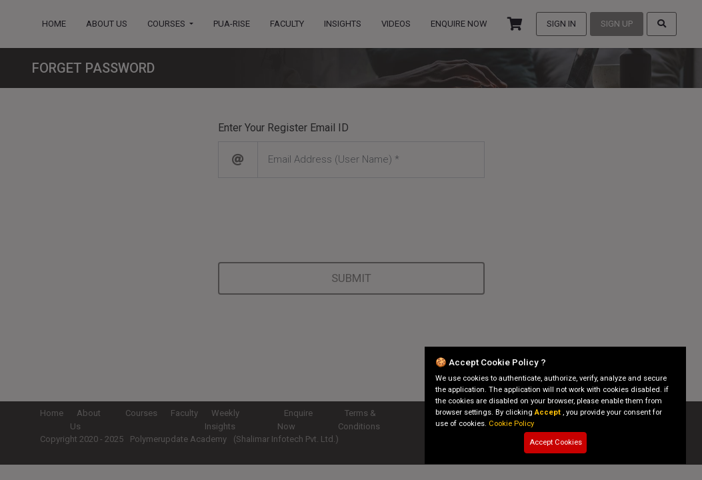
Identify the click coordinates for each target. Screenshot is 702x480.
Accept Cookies (555, 442)
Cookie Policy (511, 423)
